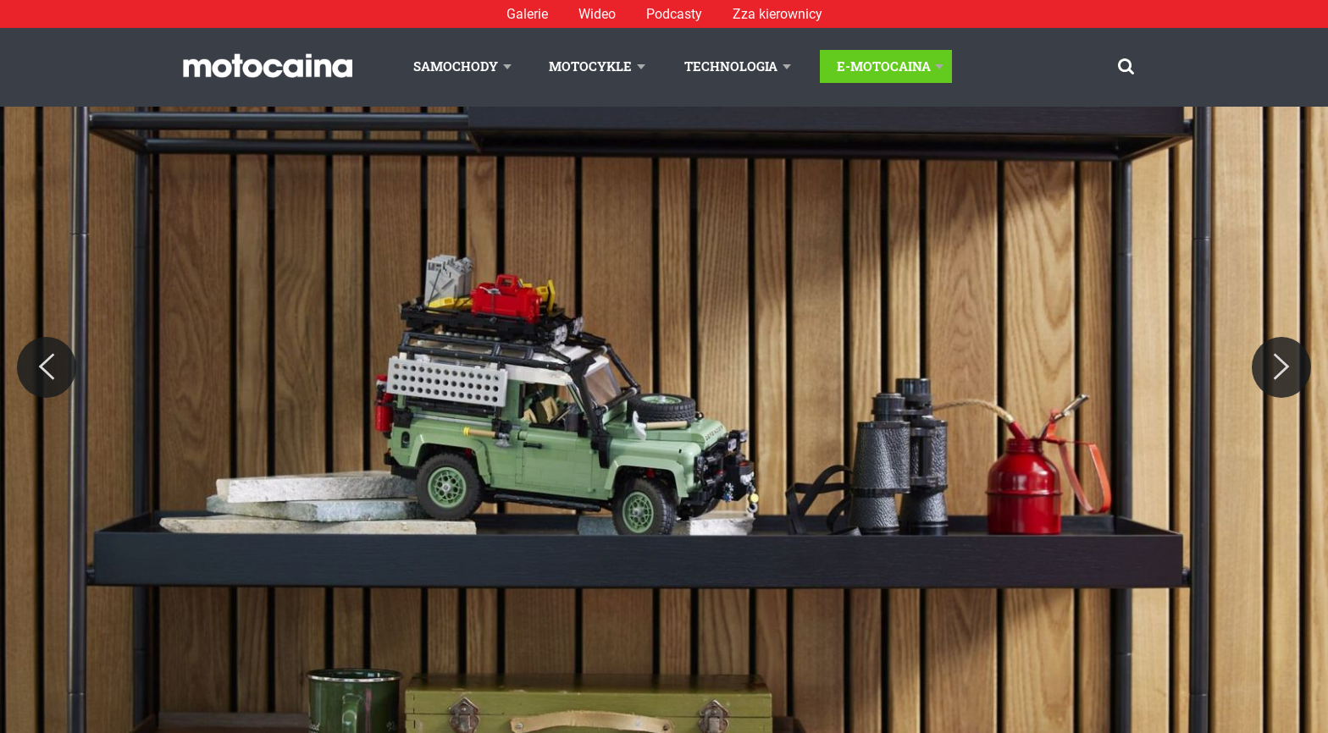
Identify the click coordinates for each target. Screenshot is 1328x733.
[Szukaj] (1126, 66)
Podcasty (674, 14)
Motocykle (590, 66)
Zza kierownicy (777, 14)
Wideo (597, 14)
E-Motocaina (884, 66)
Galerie (527, 14)
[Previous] (46, 367)
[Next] (1281, 367)
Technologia (730, 66)
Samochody (455, 66)
